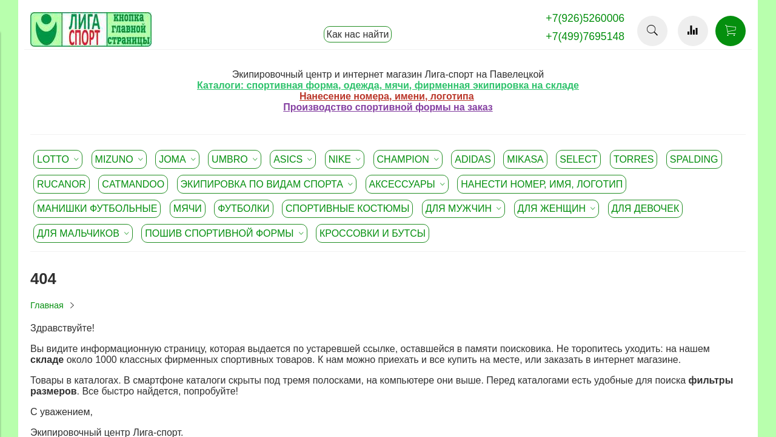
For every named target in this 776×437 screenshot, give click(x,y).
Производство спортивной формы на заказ (387, 107)
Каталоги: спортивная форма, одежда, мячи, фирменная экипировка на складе (388, 85)
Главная (47, 305)
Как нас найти (358, 34)
